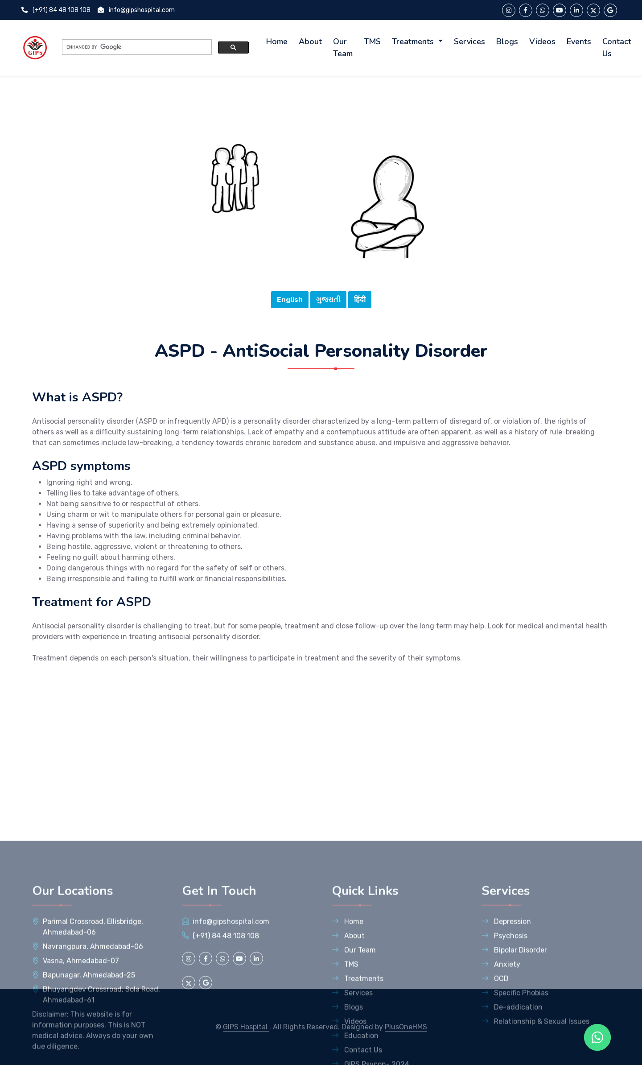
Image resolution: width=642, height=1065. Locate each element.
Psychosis (504, 1024)
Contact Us (616, 47)
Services (469, 41)
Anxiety (501, 1052)
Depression (506, 1009)
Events (579, 41)
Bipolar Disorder (514, 1038)
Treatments (414, 41)
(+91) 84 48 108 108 (56, 10)
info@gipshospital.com (136, 10)
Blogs (507, 41)
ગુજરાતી (328, 305)
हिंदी (360, 305)
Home (277, 41)
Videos (542, 41)
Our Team (343, 47)
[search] (136, 47)
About (310, 41)
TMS (372, 41)
